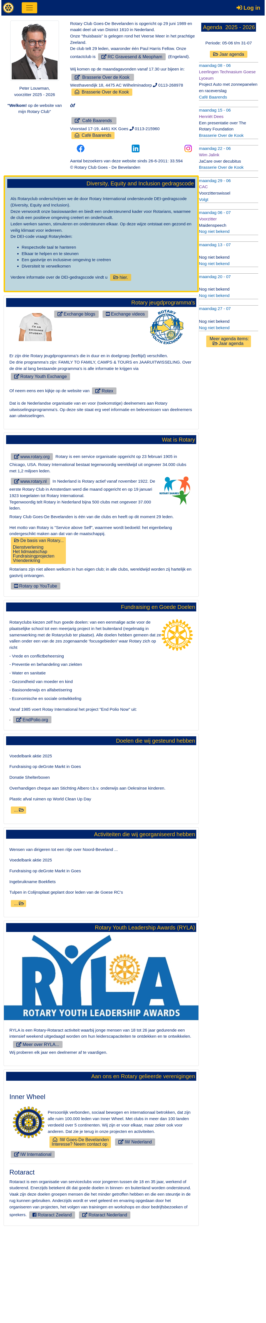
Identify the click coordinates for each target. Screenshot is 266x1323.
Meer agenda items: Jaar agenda (228, 339)
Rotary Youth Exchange (40, 375)
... (18, 901)
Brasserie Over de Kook (103, 77)
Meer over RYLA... (35, 1135)
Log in (248, 8)
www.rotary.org (32, 455)
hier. (119, 276)
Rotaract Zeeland (33, 1305)
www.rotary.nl (30, 479)
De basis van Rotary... (38, 548)
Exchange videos (125, 313)
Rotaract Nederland (86, 1305)
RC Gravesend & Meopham (131, 56)
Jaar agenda (228, 54)
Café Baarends (94, 120)
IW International (33, 1245)
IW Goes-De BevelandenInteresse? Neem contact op (80, 1233)
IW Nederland (135, 1233)
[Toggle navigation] (29, 7)
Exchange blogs (76, 313)
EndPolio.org (30, 811)
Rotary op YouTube (35, 583)
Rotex (103, 389)
